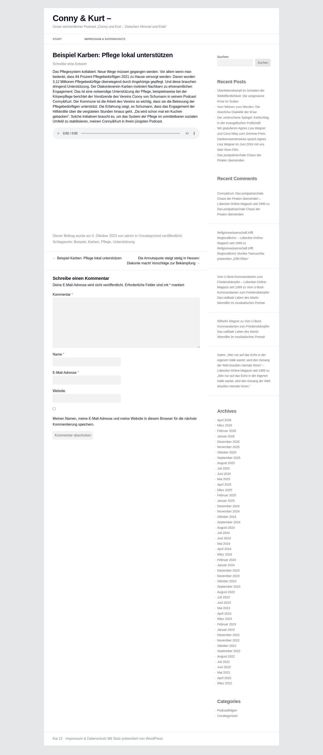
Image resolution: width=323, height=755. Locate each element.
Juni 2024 (224, 539)
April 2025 (224, 485)
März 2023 (224, 619)
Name (58, 355)
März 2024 (224, 555)
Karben (93, 242)
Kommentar (63, 295)
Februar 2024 (226, 560)
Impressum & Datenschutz (105, 39)
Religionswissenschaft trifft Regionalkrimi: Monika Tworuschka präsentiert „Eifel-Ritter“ (240, 254)
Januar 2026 (226, 437)
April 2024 (224, 549)
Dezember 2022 (228, 635)
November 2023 (228, 576)
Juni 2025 (224, 474)
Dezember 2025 (228, 442)
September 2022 (228, 651)
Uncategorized (150, 236)
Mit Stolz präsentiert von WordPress (135, 739)
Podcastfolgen (227, 711)
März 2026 (224, 426)
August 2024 (226, 528)
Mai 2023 (223, 609)
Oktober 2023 (226, 582)
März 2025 (224, 490)
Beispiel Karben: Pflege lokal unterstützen (87, 259)
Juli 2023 (223, 598)
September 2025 (228, 458)
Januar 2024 (226, 565)
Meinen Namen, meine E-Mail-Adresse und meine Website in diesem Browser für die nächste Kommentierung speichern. (125, 422)
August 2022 (226, 657)
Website (59, 391)
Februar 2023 (226, 625)
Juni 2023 (224, 603)
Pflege (106, 242)
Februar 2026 (226, 431)
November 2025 (228, 447)
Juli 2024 (223, 533)
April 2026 (224, 421)
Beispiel (80, 242)
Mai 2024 (223, 544)
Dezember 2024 (228, 506)
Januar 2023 (226, 630)
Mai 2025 (223, 480)
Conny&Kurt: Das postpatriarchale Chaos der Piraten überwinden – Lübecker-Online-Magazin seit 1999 (241, 199)
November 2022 (228, 641)
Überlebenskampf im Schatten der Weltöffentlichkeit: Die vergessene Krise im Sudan (241, 96)
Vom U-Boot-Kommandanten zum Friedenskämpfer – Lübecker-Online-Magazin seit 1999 (242, 283)
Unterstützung (124, 242)
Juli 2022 (223, 662)
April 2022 (224, 678)
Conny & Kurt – (82, 18)
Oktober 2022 (226, 646)
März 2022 (224, 684)
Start (57, 39)
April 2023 (224, 614)
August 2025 (226, 463)
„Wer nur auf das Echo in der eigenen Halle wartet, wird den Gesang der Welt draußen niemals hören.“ (243, 382)
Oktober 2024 (226, 517)
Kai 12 (57, 739)
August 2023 (226, 592)
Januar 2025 (226, 501)
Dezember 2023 (228, 571)
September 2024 (228, 523)
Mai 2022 (223, 673)
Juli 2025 (223, 469)
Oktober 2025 (226, 453)
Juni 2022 (224, 667)
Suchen (223, 57)
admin (129, 236)
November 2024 (228, 512)
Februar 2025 (226, 496)
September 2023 (228, 587)
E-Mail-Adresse (66, 373)
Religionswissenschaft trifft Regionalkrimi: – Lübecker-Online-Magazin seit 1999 (240, 238)
